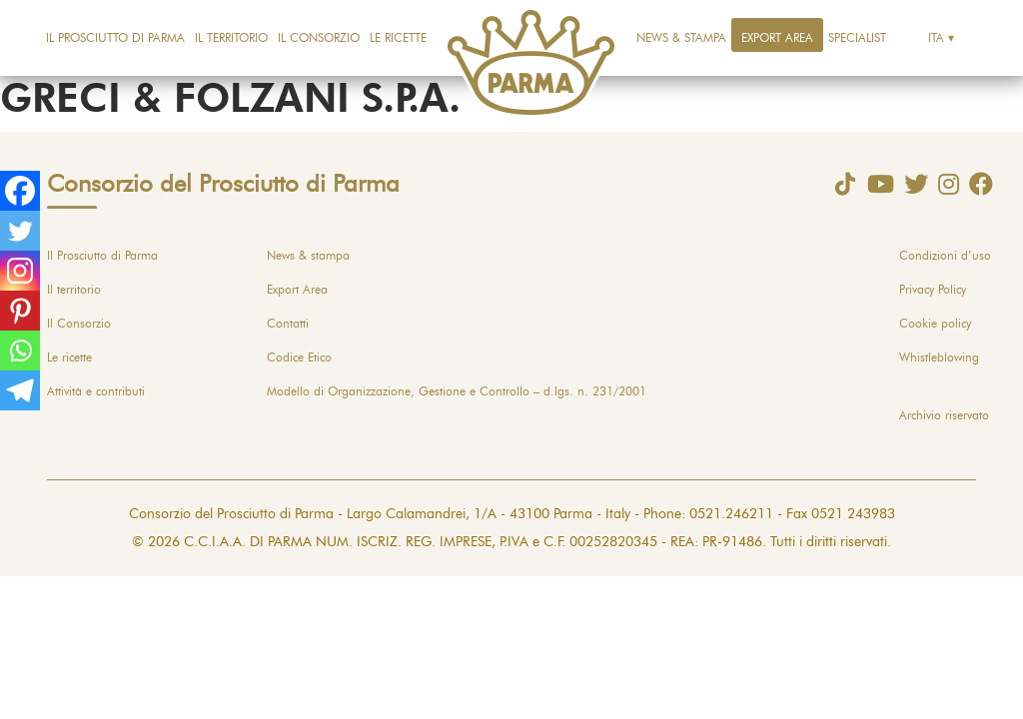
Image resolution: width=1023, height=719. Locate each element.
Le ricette (398, 38)
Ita (936, 38)
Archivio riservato (944, 415)
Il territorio (231, 38)
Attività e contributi (96, 391)
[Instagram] (20, 271)
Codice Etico (299, 357)
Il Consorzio (319, 38)
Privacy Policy (932, 290)
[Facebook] (20, 191)
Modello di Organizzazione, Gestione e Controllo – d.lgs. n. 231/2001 (456, 391)
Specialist (857, 38)
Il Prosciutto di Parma (115, 38)
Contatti (288, 324)
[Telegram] (20, 390)
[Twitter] (20, 231)
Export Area (777, 38)
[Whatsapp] (20, 350)
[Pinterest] (20, 311)
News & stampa (681, 38)
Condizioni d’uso (945, 256)
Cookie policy (935, 324)
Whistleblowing (939, 357)
